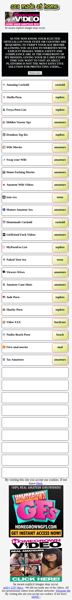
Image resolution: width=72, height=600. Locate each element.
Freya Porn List (26, 110)
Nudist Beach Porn (26, 335)
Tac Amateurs (26, 360)
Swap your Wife (26, 160)
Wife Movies (26, 147)
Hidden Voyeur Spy (26, 122)
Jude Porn (26, 297)
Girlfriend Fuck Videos (26, 235)
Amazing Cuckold (26, 85)
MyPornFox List (26, 247)
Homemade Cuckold (26, 222)
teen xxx (26, 197)
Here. (39, 483)
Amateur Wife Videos (26, 185)
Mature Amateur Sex (26, 210)
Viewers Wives (26, 272)
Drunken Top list (26, 135)
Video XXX (26, 322)
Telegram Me (63, 590)
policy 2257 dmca (13, 587)
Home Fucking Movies (26, 172)
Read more (35, 73)
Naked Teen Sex (26, 260)
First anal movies (26, 347)
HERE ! (36, 596)
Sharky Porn (26, 310)
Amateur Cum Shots (26, 285)
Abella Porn (26, 97)
